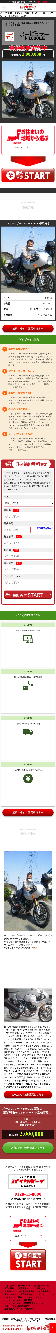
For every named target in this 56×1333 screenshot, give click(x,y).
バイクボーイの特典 (13, 1297)
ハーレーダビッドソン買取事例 (18, 1300)
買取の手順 (9, 1288)
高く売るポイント (42, 1285)
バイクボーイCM (33, 1297)
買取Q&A (41, 1288)
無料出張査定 (44, 1291)
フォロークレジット (45, 1294)
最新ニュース (10, 1294)
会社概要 (5, 1319)
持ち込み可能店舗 (26, 1291)
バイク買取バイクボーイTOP (17, 1285)
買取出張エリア (25, 1288)
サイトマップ (33, 1321)
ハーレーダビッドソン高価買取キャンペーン (23, 1303)
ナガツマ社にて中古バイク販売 (33, 1084)
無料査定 (28, 595)
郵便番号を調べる (45, 528)
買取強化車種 (26, 1294)
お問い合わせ (16, 1319)
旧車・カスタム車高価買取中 (17, 1306)
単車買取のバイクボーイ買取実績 (19, 1309)
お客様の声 (9, 1291)
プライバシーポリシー (33, 1319)
